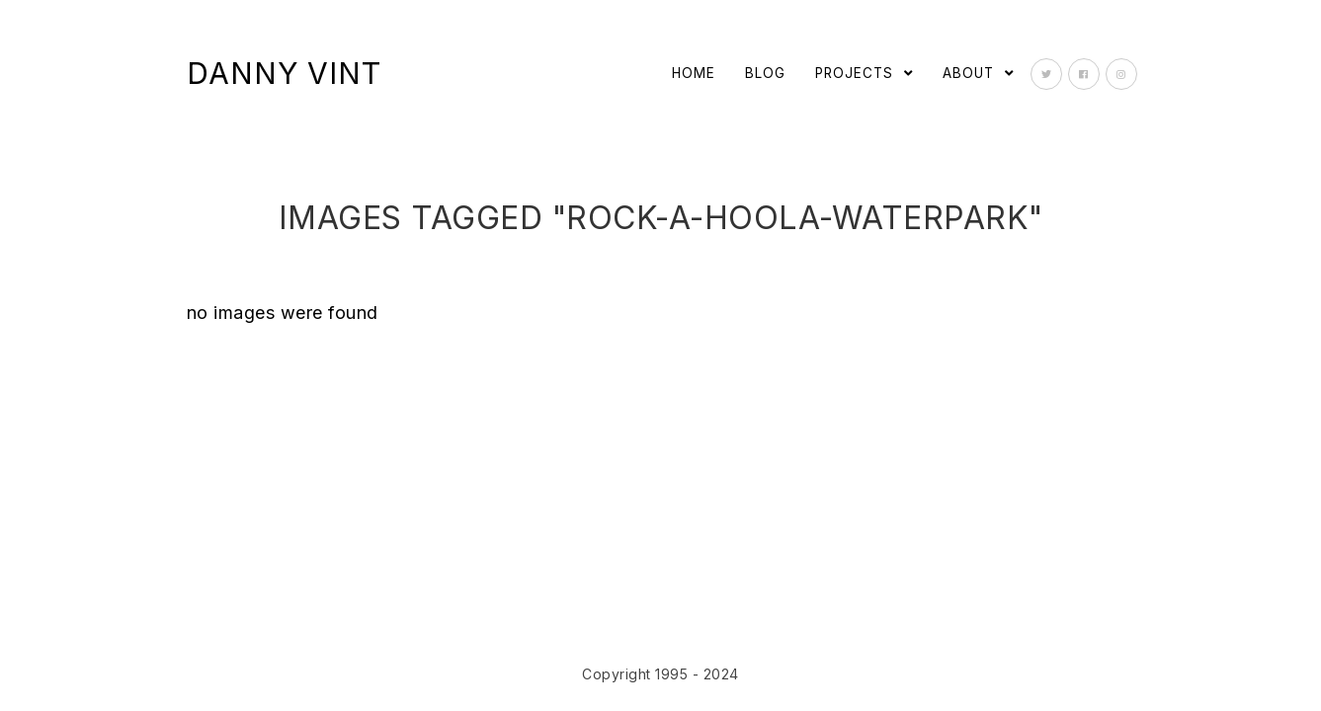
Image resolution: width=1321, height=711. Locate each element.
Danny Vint (284, 73)
